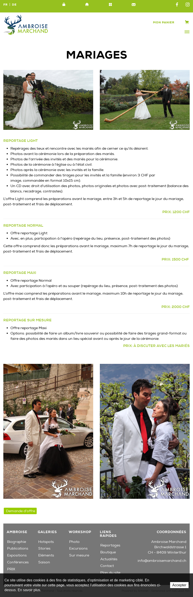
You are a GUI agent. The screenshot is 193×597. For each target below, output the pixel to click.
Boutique (108, 552)
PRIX (11, 569)
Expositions (17, 555)
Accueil (87, 5)
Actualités (108, 559)
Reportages (110, 545)
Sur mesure (79, 555)
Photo (74, 542)
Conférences (18, 562)
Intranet (64, 5)
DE (14, 4)
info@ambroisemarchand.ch (162, 560)
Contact (133, 5)
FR (5, 4)
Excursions (78, 548)
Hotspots (46, 542)
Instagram (187, 4)
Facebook (177, 4)
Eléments (46, 555)
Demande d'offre (20, 511)
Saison (44, 562)
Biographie (16, 542)
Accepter (179, 585)
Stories (44, 548)
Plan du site (110, 5)
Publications (17, 548)
